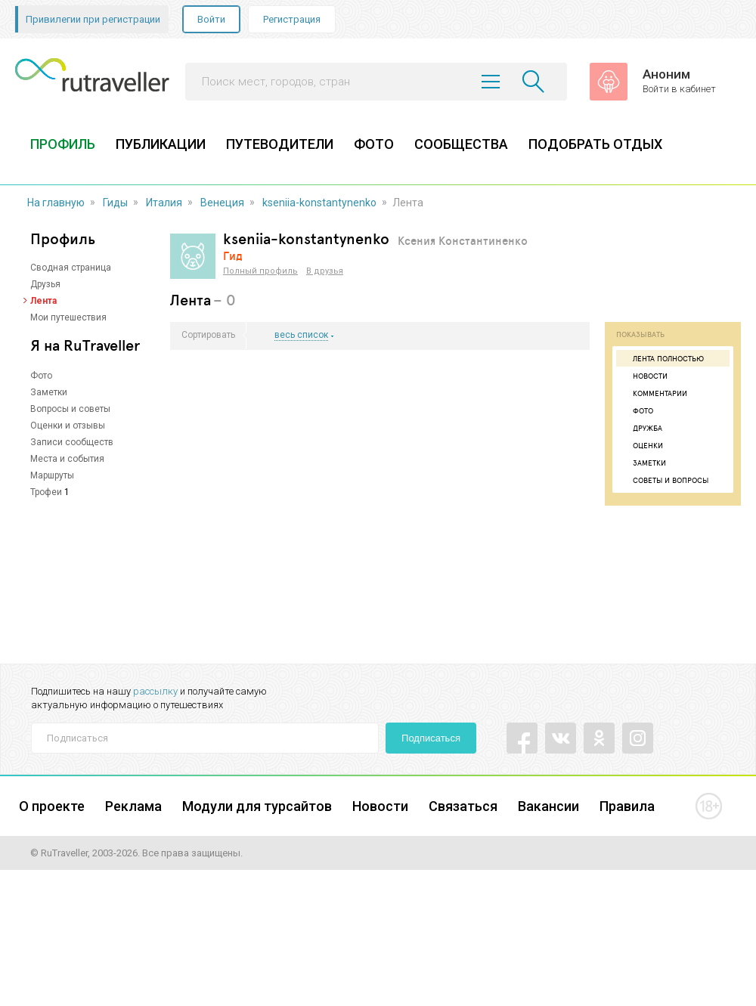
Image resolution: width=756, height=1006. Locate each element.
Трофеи (46, 492)
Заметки (48, 392)
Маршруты (52, 475)
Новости (644, 375)
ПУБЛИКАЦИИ (161, 144)
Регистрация (292, 19)
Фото (41, 375)
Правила (627, 806)
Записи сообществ (71, 442)
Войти (211, 19)
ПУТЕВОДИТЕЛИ (279, 144)
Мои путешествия (68, 317)
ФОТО (374, 144)
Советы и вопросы (664, 480)
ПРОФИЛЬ (62, 144)
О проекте (52, 806)
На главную (56, 203)
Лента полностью (662, 358)
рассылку (155, 691)
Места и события (67, 458)
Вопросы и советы (70, 409)
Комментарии (653, 393)
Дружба (641, 428)
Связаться (463, 806)
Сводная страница (70, 267)
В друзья (324, 271)
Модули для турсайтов (257, 806)
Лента (43, 301)
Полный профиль (260, 271)
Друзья (45, 284)
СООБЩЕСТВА (461, 144)
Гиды (115, 203)
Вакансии (548, 806)
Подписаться (430, 738)
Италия (164, 203)
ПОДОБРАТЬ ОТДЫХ (595, 144)
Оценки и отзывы (67, 425)
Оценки (641, 445)
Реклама (133, 806)
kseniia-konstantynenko (319, 203)
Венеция (222, 203)
